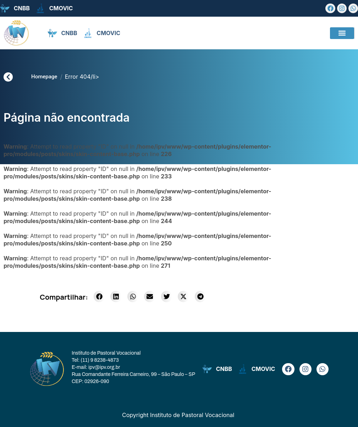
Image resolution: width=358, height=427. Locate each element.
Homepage (44, 76)
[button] (342, 33)
